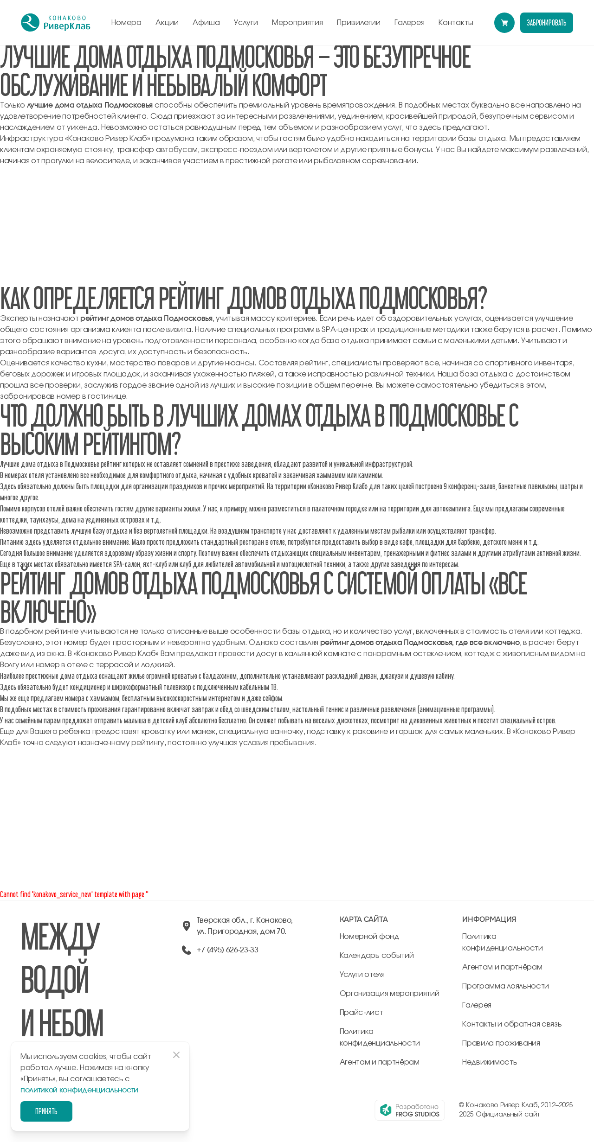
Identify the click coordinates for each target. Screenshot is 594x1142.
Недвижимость (489, 1062)
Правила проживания (501, 1043)
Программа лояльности (505, 986)
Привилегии (359, 22)
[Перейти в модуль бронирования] (504, 23)
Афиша (206, 22)
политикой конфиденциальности (79, 1090)
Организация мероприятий (389, 993)
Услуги (246, 22)
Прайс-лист (361, 1012)
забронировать (547, 22)
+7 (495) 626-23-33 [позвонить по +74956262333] (227, 950)
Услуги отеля (362, 974)
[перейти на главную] (55, 22)
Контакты (456, 22)
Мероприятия (297, 22)
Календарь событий (377, 955)
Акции (167, 22)
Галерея (409, 22)
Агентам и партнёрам (380, 1062)
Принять (46, 1111)
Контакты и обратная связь (512, 1024)
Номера (126, 22)
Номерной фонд (370, 936)
